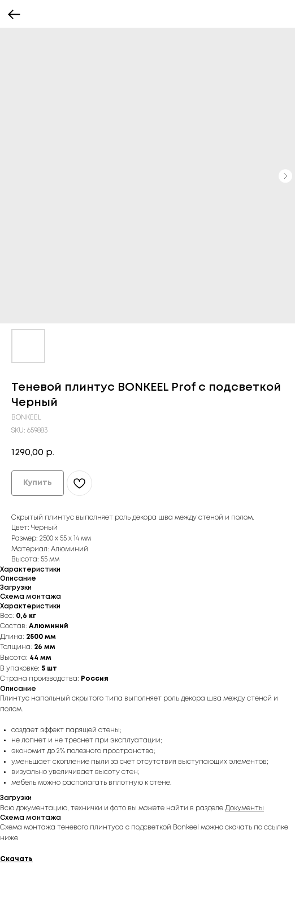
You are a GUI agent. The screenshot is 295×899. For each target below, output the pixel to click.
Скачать (16, 859)
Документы (244, 808)
